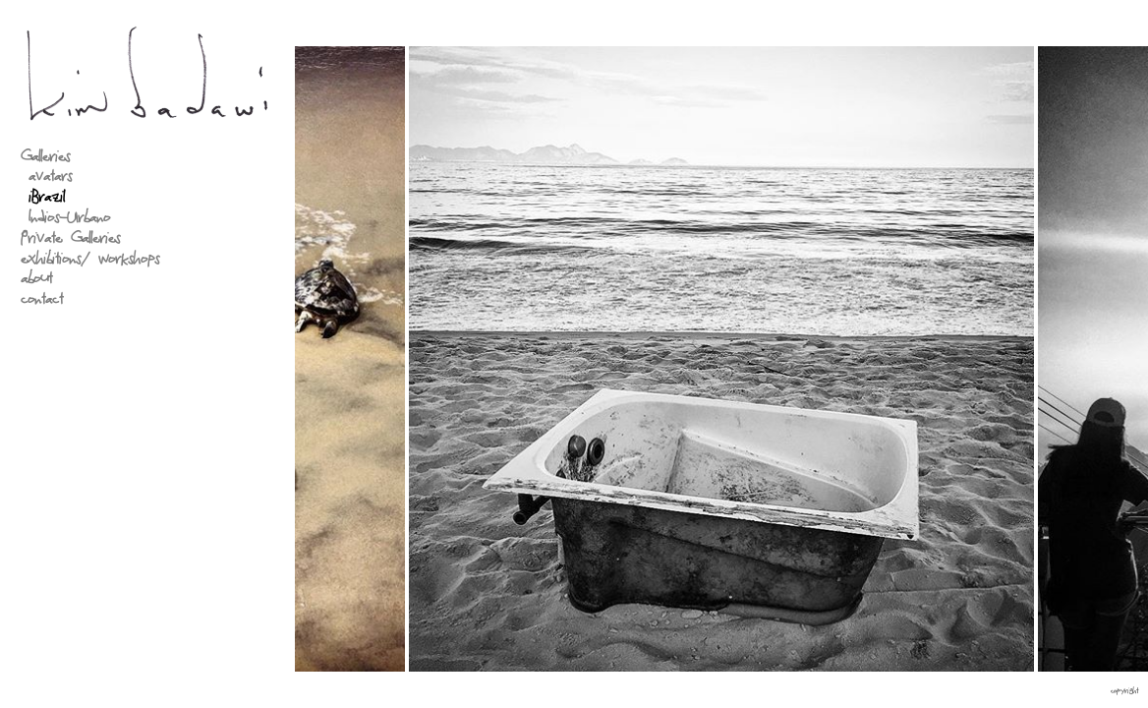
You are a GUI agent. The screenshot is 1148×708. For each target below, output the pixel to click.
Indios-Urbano (69, 219)
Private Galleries (70, 240)
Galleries (45, 158)
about (36, 281)
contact (42, 301)
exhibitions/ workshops (90, 261)
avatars (50, 179)
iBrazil (47, 200)
